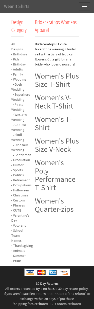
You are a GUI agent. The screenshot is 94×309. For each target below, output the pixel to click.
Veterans (19, 225)
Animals (19, 251)
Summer (19, 256)
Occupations (22, 185)
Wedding (19, 79)
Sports (18, 170)
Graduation (21, 160)
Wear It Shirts (16, 6)
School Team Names (17, 235)
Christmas (20, 195)
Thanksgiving (23, 246)
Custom (19, 200)
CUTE (17, 210)
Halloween (21, 190)
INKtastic (60, 294)
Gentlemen (23, 155)
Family (18, 74)
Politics (18, 175)
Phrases (19, 205)
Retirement (21, 180)
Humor (18, 165)
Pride (17, 261)
